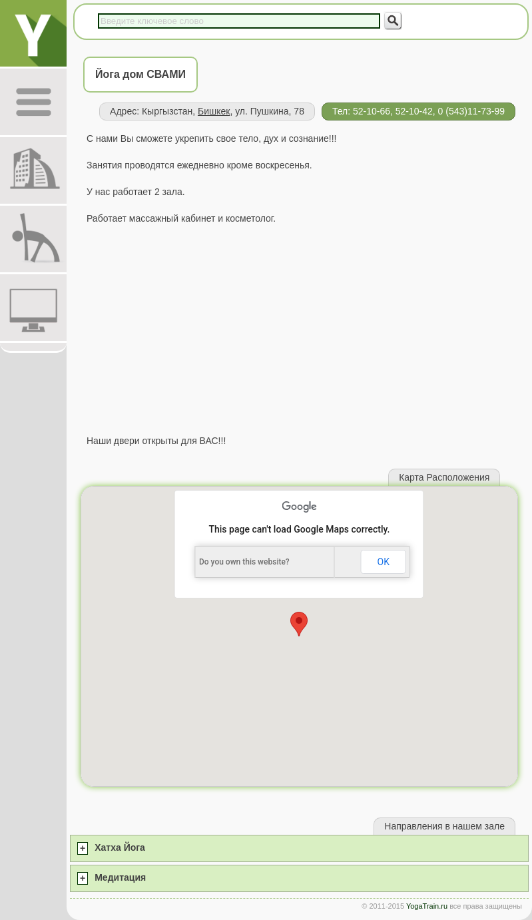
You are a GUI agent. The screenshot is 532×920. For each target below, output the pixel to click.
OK (384, 562)
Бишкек (214, 111)
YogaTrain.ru (426, 906)
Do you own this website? (244, 562)
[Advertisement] (299, 329)
